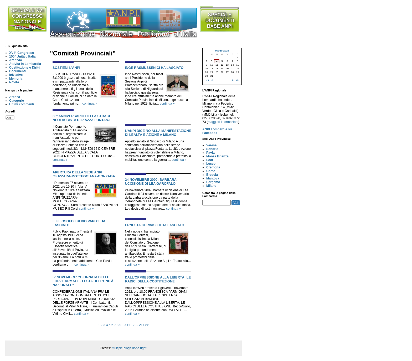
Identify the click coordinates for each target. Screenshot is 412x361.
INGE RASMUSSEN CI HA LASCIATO (154, 68)
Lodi (209, 160)
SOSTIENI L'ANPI (66, 68)
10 (124, 325)
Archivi (14, 97)
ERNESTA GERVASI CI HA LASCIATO (154, 225)
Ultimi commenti (21, 104)
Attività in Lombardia (25, 64)
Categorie (16, 100)
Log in (10, 117)
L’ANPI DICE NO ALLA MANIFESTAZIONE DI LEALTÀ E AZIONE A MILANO (158, 133)
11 (128, 325)
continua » (90, 103)
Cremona (213, 167)
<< (207, 80)
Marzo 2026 (222, 50)
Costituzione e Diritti (24, 67)
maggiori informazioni (223, 122)
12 (133, 325)
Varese (211, 145)
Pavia (210, 152)
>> (147, 325)
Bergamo (213, 182)
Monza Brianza (217, 156)
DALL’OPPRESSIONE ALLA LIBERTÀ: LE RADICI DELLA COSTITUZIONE (158, 279)
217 (141, 325)
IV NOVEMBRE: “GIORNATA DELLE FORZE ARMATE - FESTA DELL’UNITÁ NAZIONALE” (83, 281)
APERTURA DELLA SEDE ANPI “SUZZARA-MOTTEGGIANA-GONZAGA (84, 174)
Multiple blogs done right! (129, 348)
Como (210, 171)
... (136, 325)
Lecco (210, 164)
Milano (211, 186)
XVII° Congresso (21, 53)
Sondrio (212, 149)
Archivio (15, 60)
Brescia (212, 175)
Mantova (212, 178)
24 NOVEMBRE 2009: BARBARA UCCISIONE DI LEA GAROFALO (150, 181)
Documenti (17, 71)
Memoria (15, 78)
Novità (14, 82)
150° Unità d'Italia (22, 56)
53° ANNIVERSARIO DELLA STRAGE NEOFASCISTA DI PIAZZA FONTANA (82, 118)
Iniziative (16, 75)
